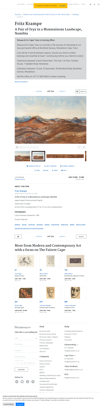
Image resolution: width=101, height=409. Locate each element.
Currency (67, 166)
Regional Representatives (48, 378)
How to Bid (68, 340)
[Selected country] (17, 363)
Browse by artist (45, 331)
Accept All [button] (20, 404)
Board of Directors (46, 361)
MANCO (42, 372)
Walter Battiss (68, 274)
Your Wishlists (44, 348)
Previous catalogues (46, 343)
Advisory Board (45, 364)
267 (16, 302)
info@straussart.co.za (71, 351)
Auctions (18, 14)
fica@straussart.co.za (71, 377)
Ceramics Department (47, 390)
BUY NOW (31, 4)
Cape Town (69, 355)
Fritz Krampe (21, 191)
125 (65, 270)
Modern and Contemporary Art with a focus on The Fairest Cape (46, 14)
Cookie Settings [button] (8, 404)
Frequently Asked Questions (73, 331)
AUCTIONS (20, 4)
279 (41, 302)
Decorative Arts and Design (48, 384)
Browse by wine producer (48, 334)
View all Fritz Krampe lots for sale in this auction (29, 228)
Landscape (31, 224)
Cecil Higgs (18, 274)
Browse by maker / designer (49, 337)
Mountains (40, 224)
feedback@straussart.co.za (73, 370)
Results (82, 91)
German (24, 224)
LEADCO (42, 367)
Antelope (17, 224)
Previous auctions (45, 340)
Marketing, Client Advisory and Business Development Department (61, 375)
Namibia (47, 224)
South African (55, 224)
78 (40, 270)
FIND (82, 4)
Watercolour (64, 224)
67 (16, 270)
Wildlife (72, 224)
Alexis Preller (18, 305)
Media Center (44, 346)
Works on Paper (80, 224)
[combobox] (26, 337)
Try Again (62, 5)
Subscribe (21, 369)
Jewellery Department (46, 387)
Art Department (44, 381)
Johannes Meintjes (45, 305)
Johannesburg (70, 344)
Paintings (75, 14)
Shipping (67, 337)
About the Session (21, 82)
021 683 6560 (68, 359)
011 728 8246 (68, 348)
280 (65, 302)
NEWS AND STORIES (71, 4)
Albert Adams (44, 274)
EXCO (41, 370)
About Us (43, 351)
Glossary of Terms (70, 334)
